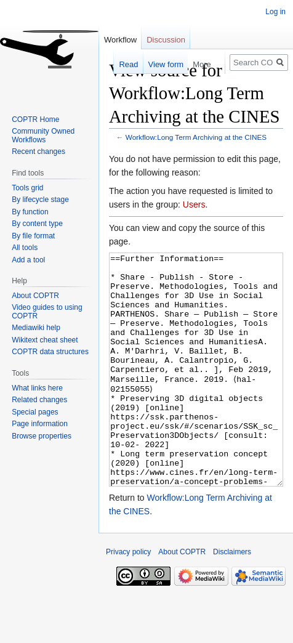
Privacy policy (128, 598)
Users (194, 204)
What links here (37, 388)
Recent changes (38, 151)
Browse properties (41, 436)
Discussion (165, 39)
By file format (33, 236)
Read (122, 64)
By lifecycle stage (40, 199)
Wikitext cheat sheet (45, 340)
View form (159, 64)
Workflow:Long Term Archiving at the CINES (196, 137)
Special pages (35, 412)
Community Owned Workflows (43, 135)
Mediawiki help (36, 327)
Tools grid (27, 188)
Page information (40, 423)
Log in (275, 11)
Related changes (39, 399)
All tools (25, 247)
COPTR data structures (50, 351)
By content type (37, 223)
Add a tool (28, 260)
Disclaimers (232, 598)
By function (30, 212)
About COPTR (35, 295)
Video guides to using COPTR (47, 311)
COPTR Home (35, 119)
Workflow (120, 39)
